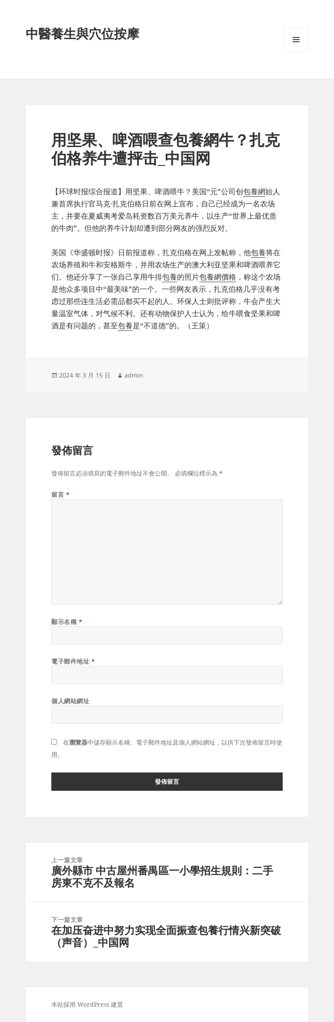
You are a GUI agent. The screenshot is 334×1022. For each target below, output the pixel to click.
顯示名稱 (66, 621)
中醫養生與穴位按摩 (82, 33)
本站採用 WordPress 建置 (87, 1004)
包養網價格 (217, 277)
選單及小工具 (296, 51)
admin (133, 375)
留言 (60, 494)
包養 (258, 252)
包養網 (254, 191)
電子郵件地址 (73, 661)
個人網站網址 (70, 701)
